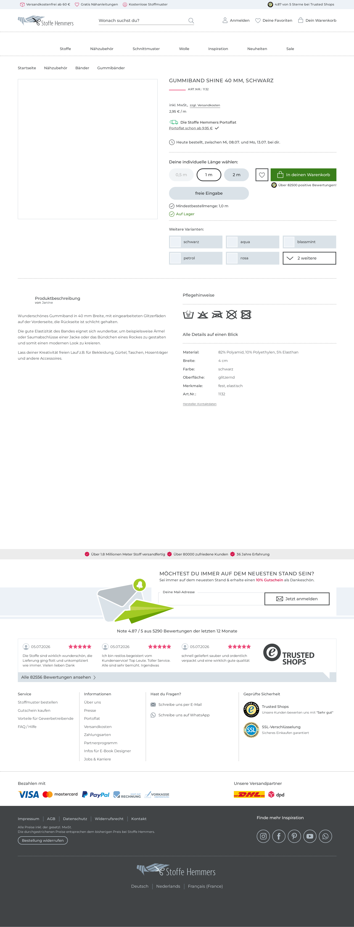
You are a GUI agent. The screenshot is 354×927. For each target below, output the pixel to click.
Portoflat (92, 718)
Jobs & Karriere (97, 759)
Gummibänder (111, 68)
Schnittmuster (146, 49)
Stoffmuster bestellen (38, 702)
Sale (290, 49)
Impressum (28, 819)
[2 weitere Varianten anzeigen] (309, 258)
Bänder (82, 68)
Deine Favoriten (273, 19)
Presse (90, 710)
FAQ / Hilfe (27, 727)
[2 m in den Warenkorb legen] (236, 174)
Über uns (92, 702)
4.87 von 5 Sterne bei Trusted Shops (301, 4)
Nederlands (168, 886)
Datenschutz (75, 819)
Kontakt (139, 819)
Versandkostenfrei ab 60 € (45, 4)
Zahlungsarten (97, 735)
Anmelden (235, 19)
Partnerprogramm (100, 743)
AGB (51, 819)
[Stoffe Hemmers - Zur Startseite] (176, 870)
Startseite (27, 68)
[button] (262, 174)
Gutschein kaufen (34, 710)
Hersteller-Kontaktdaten (200, 404)
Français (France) (205, 886)
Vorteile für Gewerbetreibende (46, 718)
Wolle (184, 49)
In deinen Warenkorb (303, 174)
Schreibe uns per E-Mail (176, 704)
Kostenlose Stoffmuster (145, 4)
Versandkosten (98, 727)
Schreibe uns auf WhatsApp (180, 715)
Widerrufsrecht (109, 819)
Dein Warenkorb (317, 19)
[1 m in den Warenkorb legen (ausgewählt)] (209, 174)
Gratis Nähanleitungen (96, 4)
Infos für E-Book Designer (107, 751)
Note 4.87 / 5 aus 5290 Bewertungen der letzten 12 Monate (177, 631)
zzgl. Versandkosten (205, 105)
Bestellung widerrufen (43, 840)
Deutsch (137, 886)
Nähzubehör (102, 49)
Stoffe (65, 49)
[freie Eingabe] (209, 193)
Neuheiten (257, 49)
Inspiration (218, 49)
